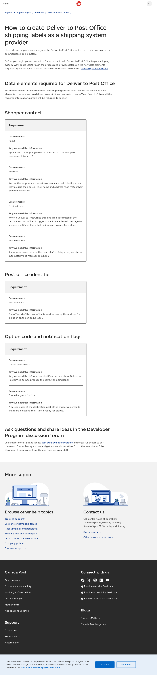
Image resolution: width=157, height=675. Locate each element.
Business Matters (90, 618)
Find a (92, 532)
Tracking (15, 519)
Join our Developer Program (57, 442)
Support (9, 12)
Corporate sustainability (18, 586)
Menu (5, 3)
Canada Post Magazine (93, 624)
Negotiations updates (17, 610)
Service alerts (12, 636)
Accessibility (12, 642)
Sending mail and (21, 533)
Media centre (12, 604)
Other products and (22, 538)
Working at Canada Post (18, 592)
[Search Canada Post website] (149, 3)
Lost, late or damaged (21, 524)
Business (39, 12)
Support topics (24, 12)
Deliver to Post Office (58, 12)
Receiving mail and (22, 529)
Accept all (104, 664)
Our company (12, 580)
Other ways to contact (98, 537)
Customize (126, 664)
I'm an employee (14, 598)
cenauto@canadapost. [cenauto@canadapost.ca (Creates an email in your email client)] (94, 68)
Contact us (11, 630)
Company (16, 543)
